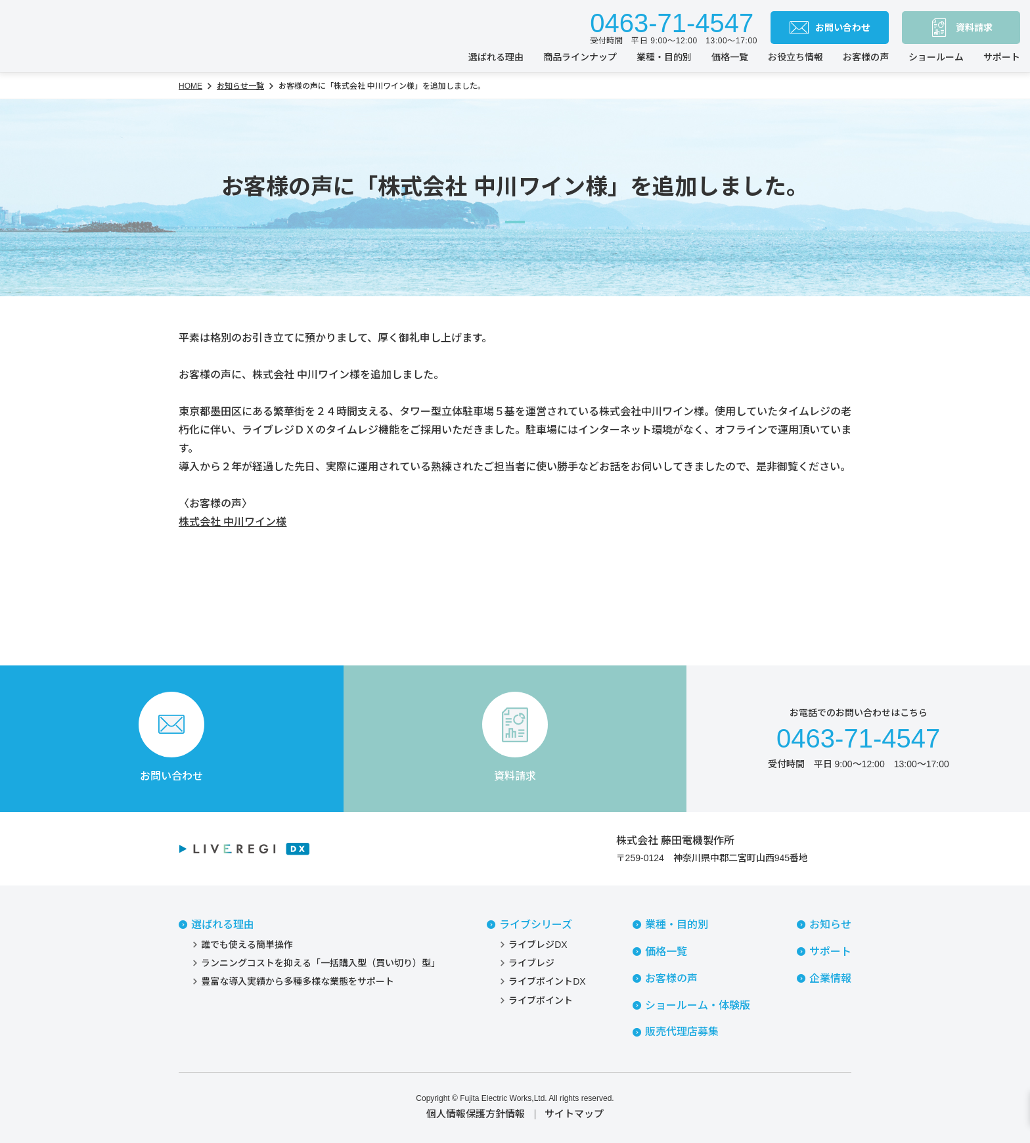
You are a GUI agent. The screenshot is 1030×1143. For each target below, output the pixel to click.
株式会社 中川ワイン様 (232, 521)
